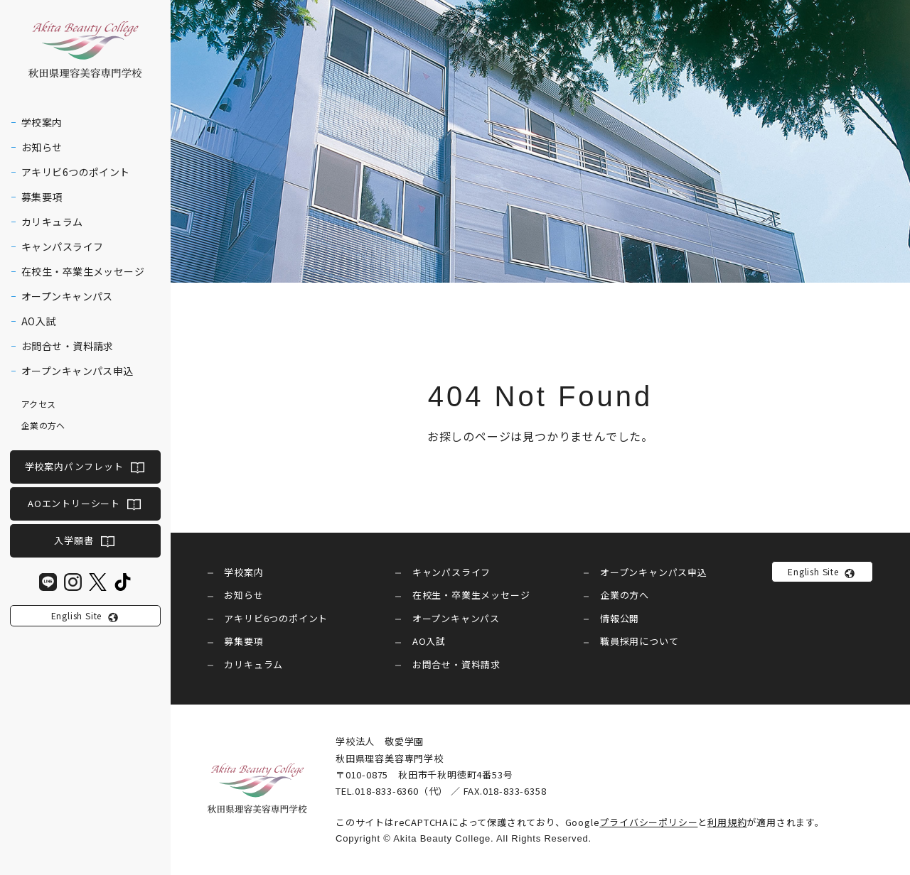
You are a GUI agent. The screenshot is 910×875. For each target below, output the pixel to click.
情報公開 (619, 618)
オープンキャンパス (67, 296)
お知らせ (42, 147)
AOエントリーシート (74, 503)
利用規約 (726, 822)
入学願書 (73, 540)
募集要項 (42, 197)
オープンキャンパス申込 (77, 371)
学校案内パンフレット (74, 467)
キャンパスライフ (62, 246)
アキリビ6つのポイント (75, 172)
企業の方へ (43, 425)
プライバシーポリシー (648, 822)
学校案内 (42, 122)
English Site (76, 615)
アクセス (38, 404)
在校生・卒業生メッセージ (82, 271)
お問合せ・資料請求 (67, 346)
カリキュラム (52, 221)
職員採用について (639, 641)
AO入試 (38, 321)
